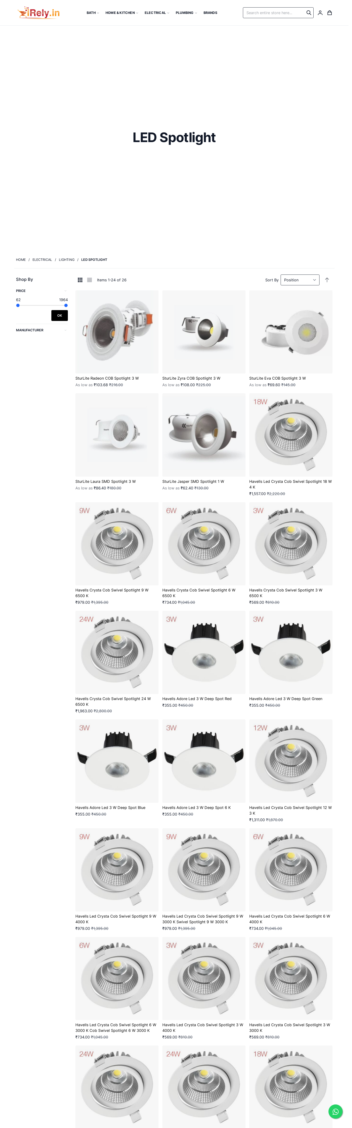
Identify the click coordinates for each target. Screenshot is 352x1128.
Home (21, 260)
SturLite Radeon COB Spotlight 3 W (107, 378)
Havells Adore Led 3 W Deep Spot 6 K (196, 807)
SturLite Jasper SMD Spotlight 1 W (193, 481)
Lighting (66, 260)
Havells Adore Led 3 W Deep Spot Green (285, 698)
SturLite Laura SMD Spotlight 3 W (105, 481)
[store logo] (38, 12)
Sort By (272, 280)
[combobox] (278, 12)
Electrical (42, 260)
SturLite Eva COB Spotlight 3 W (277, 378)
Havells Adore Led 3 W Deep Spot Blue (110, 807)
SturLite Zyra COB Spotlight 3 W (191, 378)
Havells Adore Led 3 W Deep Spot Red (197, 698)
